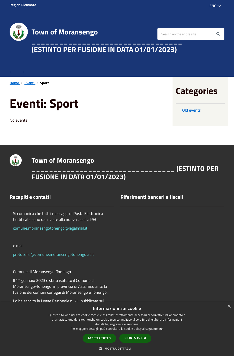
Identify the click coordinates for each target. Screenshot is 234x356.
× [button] (229, 306)
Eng (215, 5)
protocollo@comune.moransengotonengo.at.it (53, 254)
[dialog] (117, 329)
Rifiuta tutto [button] (135, 338)
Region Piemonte (23, 5)
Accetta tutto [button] (99, 338)
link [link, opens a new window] (161, 329)
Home (15, 83)
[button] (117, 348)
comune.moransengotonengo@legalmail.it (50, 228)
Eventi (29, 83)
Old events (191, 110)
